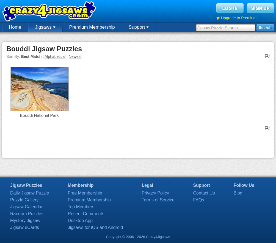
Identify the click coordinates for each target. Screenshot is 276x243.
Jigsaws (45, 27)
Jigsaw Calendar (26, 206)
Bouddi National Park (39, 115)
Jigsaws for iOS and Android (95, 227)
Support (139, 27)
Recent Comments (86, 213)
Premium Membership (92, 27)
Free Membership (85, 193)
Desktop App (80, 220)
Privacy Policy (155, 193)
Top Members (81, 206)
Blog (238, 193)
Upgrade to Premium (238, 18)
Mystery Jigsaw (25, 220)
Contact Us (204, 193)
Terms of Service (158, 200)
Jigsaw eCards (24, 227)
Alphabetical (55, 56)
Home (15, 27)
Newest (75, 56)
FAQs (198, 200)
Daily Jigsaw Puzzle (29, 193)
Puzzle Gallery (24, 200)
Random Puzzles (26, 213)
